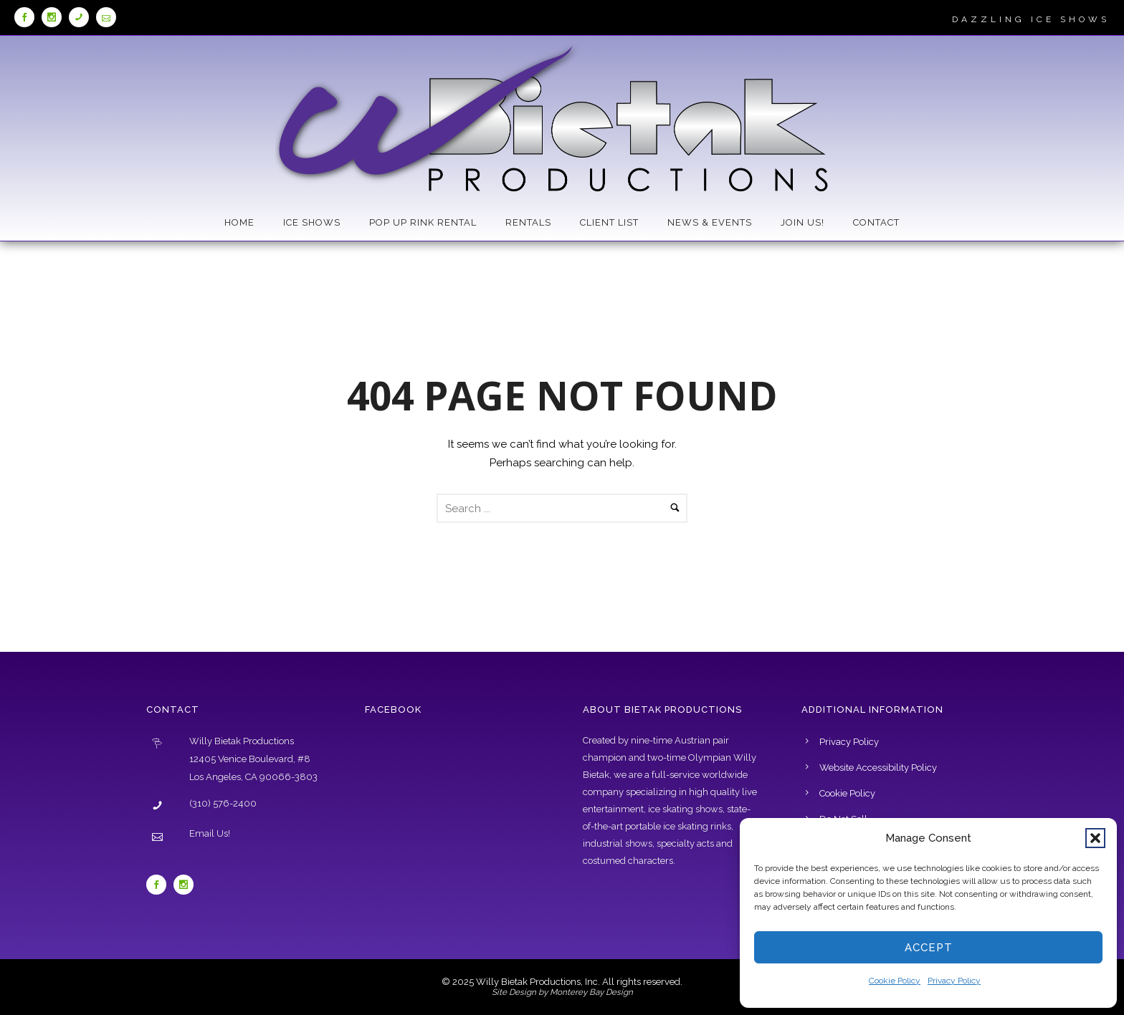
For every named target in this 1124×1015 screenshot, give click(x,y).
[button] (1095, 838)
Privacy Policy (954, 981)
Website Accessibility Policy (878, 767)
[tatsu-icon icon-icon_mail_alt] (106, 17)
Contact (876, 222)
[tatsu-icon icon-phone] (82, 17)
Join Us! (802, 222)
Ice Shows (311, 222)
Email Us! (209, 833)
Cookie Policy (894, 981)
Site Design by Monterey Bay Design (562, 992)
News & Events (709, 222)
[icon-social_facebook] (28, 17)
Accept (929, 947)
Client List (609, 222)
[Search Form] (562, 508)
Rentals (528, 222)
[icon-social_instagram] (55, 17)
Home (239, 222)
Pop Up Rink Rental (423, 222)
